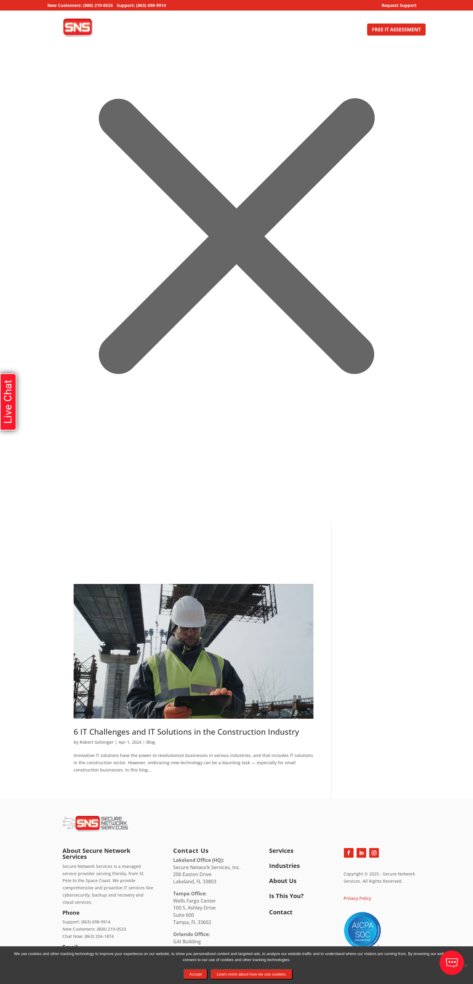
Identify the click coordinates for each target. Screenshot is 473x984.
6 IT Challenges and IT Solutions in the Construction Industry (186, 731)
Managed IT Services (245, 30)
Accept (195, 974)
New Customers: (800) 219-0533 (80, 5)
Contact (352, 30)
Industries (292, 30)
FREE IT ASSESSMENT (396, 29)
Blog (150, 742)
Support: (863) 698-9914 (141, 5)
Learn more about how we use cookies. (252, 974)
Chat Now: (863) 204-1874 (88, 936)
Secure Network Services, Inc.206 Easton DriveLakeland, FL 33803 (206, 871)
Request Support (399, 5)
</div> (45, 497)
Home (209, 30)
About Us (321, 30)
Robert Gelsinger (97, 742)
